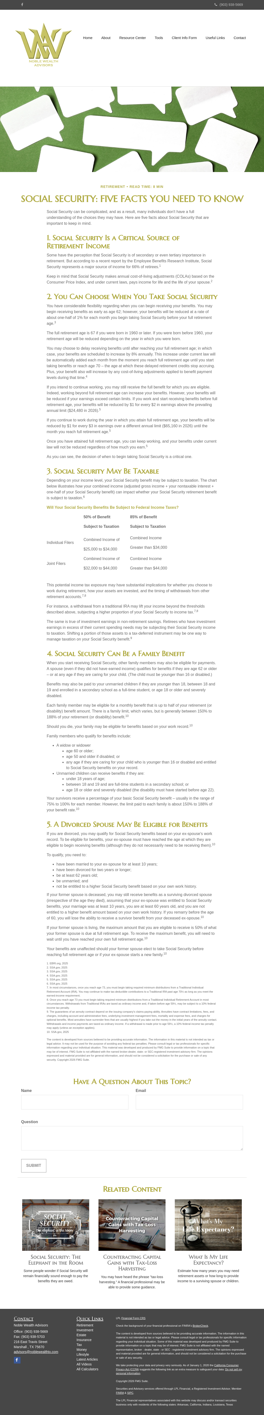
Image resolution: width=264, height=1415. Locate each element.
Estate (81, 1335)
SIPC (130, 1392)
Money (82, 1350)
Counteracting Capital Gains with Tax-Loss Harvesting (132, 1263)
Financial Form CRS (133, 1318)
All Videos (84, 1364)
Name (26, 1091)
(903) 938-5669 (229, 5)
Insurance (84, 1340)
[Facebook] (22, 4)
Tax (79, 1345)
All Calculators (87, 1369)
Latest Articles (87, 1359)
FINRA (120, 1392)
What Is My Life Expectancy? (208, 1260)
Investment (85, 1330)
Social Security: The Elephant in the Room (55, 1260)
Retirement (85, 1325)
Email (141, 1091)
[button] (107, 48)
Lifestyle (83, 1354)
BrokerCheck (200, 1325)
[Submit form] (33, 1165)
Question (29, 1122)
